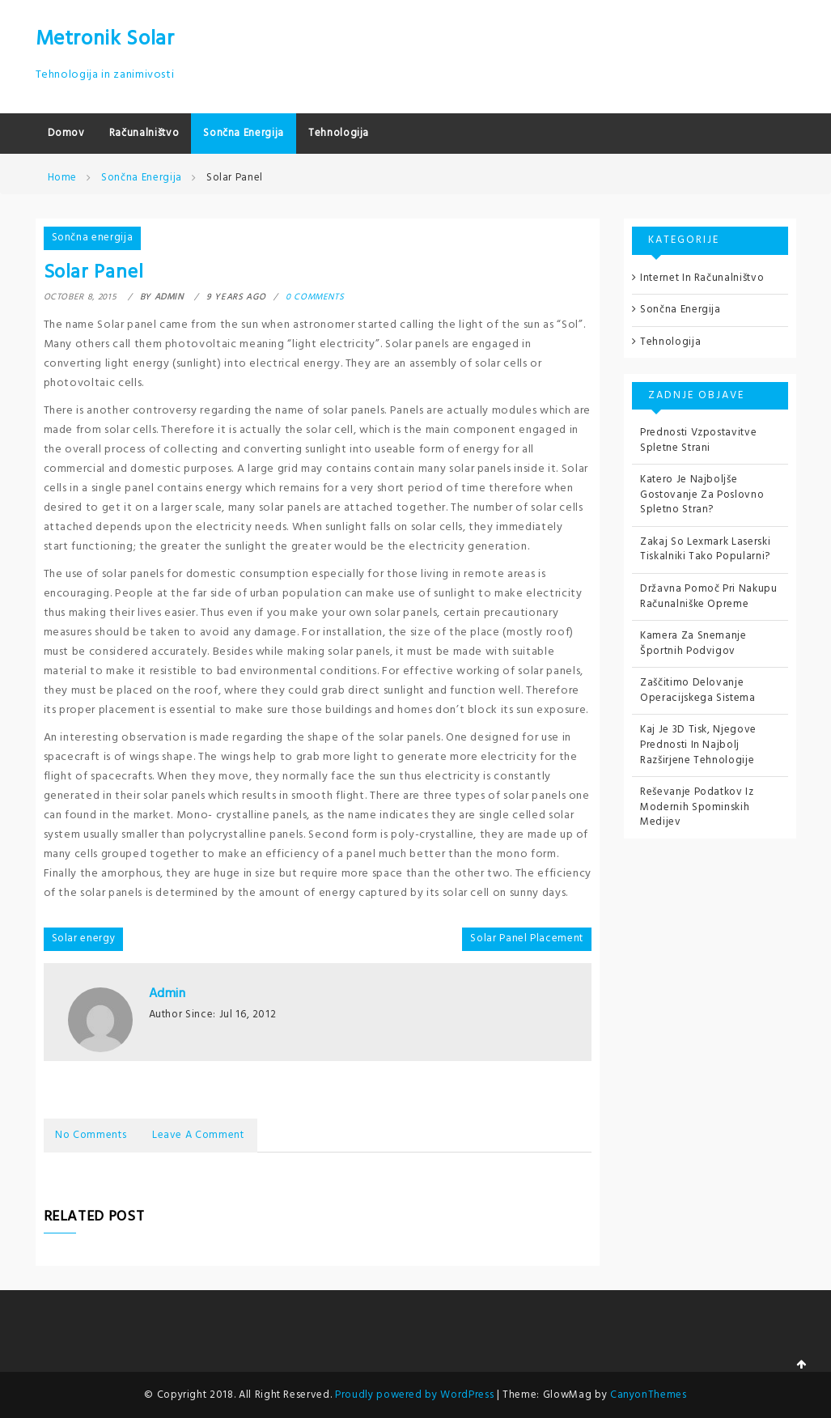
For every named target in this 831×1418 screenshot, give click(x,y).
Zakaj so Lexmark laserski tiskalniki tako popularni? (705, 549)
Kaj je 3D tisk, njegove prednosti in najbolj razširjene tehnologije (698, 744)
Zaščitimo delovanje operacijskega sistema (698, 690)
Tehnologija (670, 341)
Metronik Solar (105, 39)
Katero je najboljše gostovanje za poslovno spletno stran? (702, 494)
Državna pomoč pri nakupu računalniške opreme (709, 596)
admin (167, 993)
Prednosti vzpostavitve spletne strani (698, 440)
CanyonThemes (648, 1393)
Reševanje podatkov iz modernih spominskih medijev (697, 806)
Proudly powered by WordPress (416, 1393)
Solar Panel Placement (526, 938)
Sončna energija (93, 237)
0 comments (315, 297)
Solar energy (84, 938)
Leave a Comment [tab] (201, 1134)
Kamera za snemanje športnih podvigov (693, 643)
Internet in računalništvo (702, 278)
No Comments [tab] (92, 1134)
